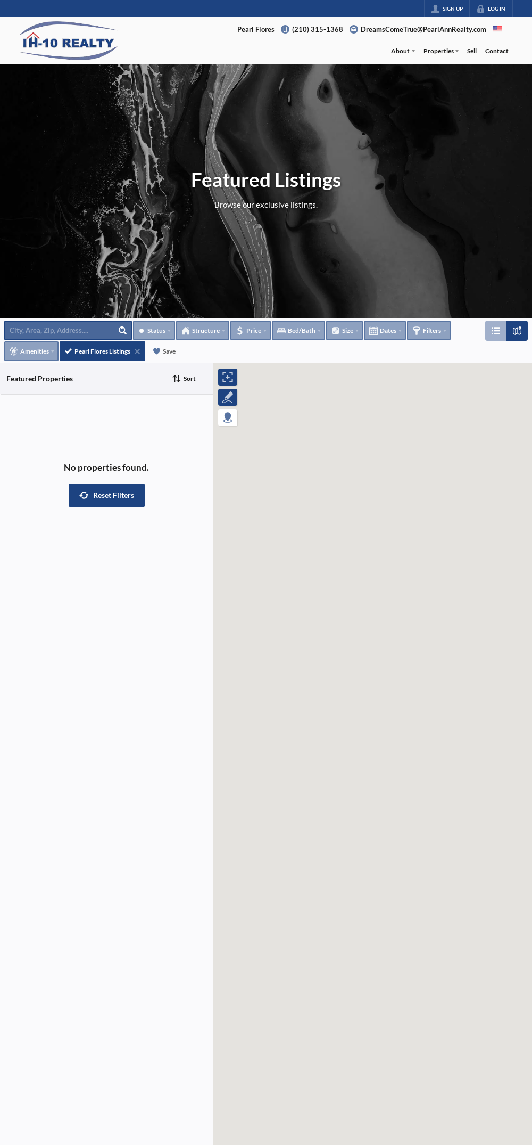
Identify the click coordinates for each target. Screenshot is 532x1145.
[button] (107, 495)
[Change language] (497, 29)
